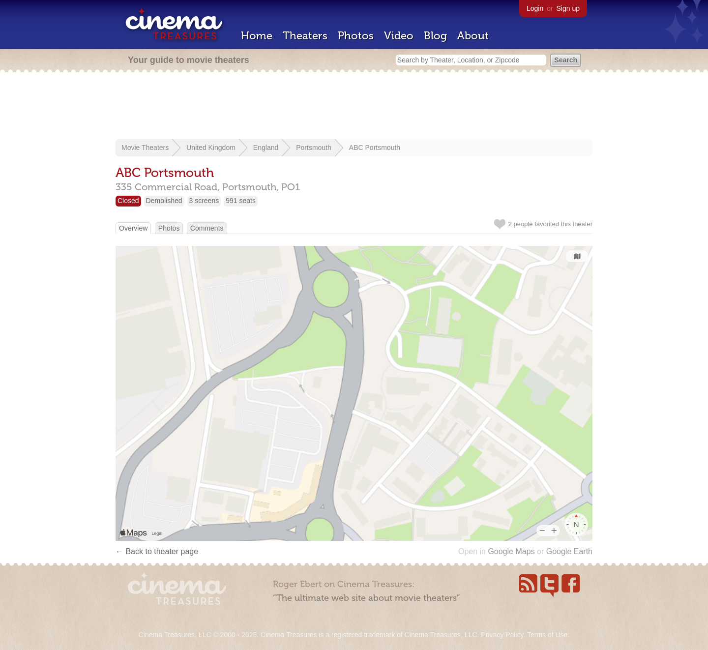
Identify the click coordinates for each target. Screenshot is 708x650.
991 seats (241, 201)
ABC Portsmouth (374, 147)
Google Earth (569, 551)
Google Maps (511, 551)
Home (256, 35)
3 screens (204, 201)
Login (535, 8)
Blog (435, 35)
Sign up (568, 8)
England (265, 147)
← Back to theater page (157, 551)
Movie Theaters (145, 147)
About (473, 35)
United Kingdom (211, 147)
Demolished (164, 201)
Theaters (305, 35)
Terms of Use (547, 635)
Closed (128, 201)
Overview (133, 228)
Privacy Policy (502, 635)
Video (398, 35)
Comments (207, 228)
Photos (356, 35)
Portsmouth (313, 147)
